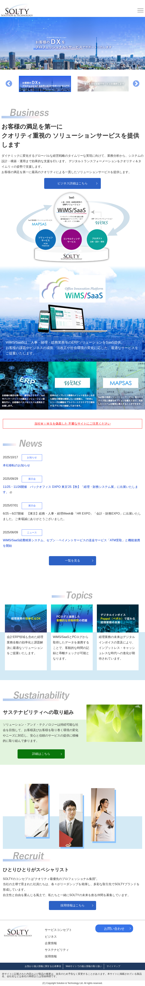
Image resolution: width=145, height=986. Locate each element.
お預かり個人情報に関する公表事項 (43, 966)
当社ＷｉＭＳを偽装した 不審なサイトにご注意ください (72, 423)
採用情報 (51, 956)
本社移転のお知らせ (16, 465)
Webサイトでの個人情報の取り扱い (84, 966)
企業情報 (51, 943)
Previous (9, 84)
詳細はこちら (41, 753)
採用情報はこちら (72, 905)
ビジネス (51, 936)
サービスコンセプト (58, 929)
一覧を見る (72, 560)
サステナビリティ (57, 949)
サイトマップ (113, 966)
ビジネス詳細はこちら (72, 183)
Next (136, 84)
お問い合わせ (114, 929)
